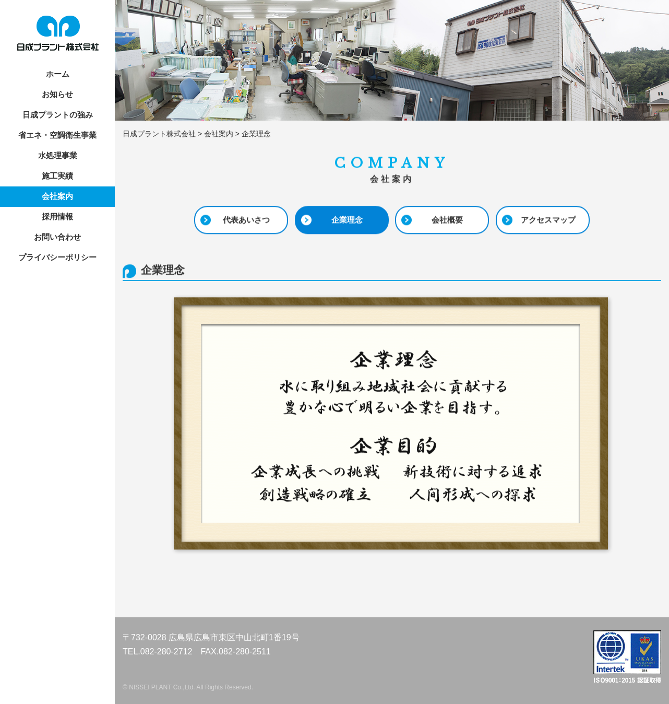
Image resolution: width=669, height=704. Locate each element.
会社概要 (447, 220)
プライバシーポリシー (57, 257)
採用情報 (57, 216)
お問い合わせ (57, 236)
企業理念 (347, 220)
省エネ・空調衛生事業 (57, 135)
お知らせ (57, 94)
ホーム (57, 73)
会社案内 (57, 196)
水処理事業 (57, 155)
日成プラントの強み (57, 114)
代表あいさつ (246, 220)
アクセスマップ (548, 220)
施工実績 (57, 175)
